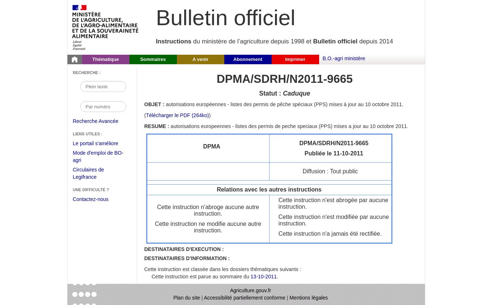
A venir (201, 59)
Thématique (105, 59)
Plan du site (186, 298)
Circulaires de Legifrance (94, 174)
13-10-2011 (264, 276)
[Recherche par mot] (103, 86)
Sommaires (153, 59)
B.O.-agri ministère (344, 58)
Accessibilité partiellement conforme (244, 298)
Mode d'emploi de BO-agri (98, 157)
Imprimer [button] (295, 59)
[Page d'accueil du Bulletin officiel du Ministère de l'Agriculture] (74, 59)
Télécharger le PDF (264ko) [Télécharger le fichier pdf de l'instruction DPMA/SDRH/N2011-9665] (177, 115)
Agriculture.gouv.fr (250, 290)
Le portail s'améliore (101, 143)
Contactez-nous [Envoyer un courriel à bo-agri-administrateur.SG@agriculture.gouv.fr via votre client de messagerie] (91, 199)
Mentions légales (309, 298)
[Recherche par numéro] (103, 106)
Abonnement (247, 59)
